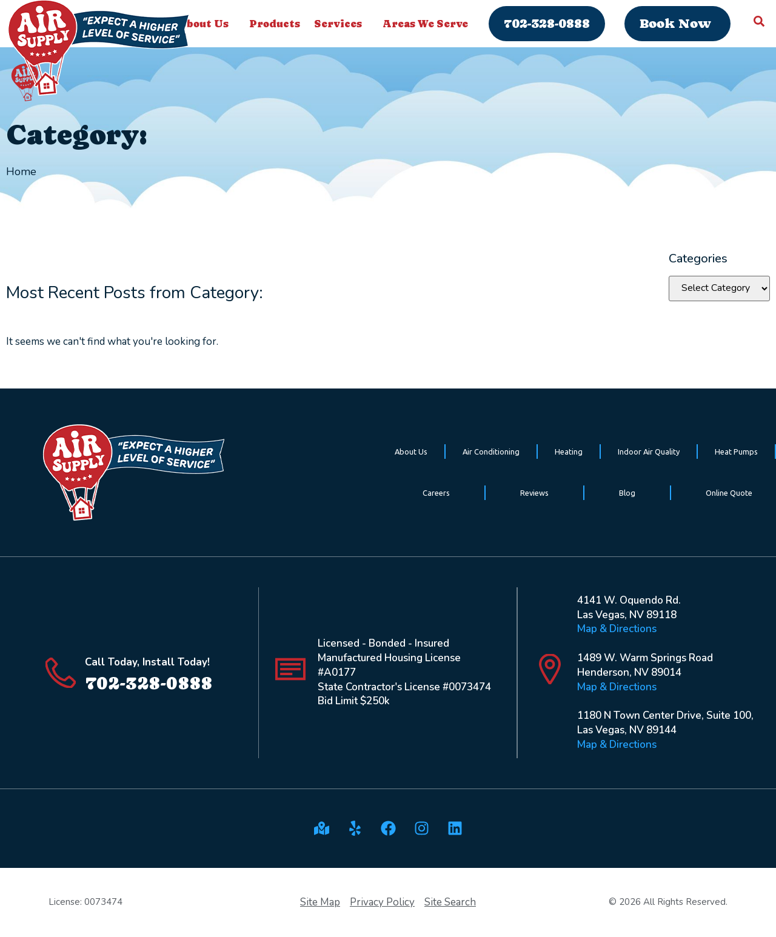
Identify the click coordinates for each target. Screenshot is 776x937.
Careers (436, 493)
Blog (627, 493)
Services (341, 24)
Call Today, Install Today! (147, 662)
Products (274, 24)
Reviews (534, 493)
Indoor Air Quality (649, 451)
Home (21, 171)
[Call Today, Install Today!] (60, 673)
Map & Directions (617, 629)
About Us (411, 451)
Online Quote (729, 493)
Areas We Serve (428, 24)
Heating (569, 451)
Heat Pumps (736, 451)
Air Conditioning (491, 451)
